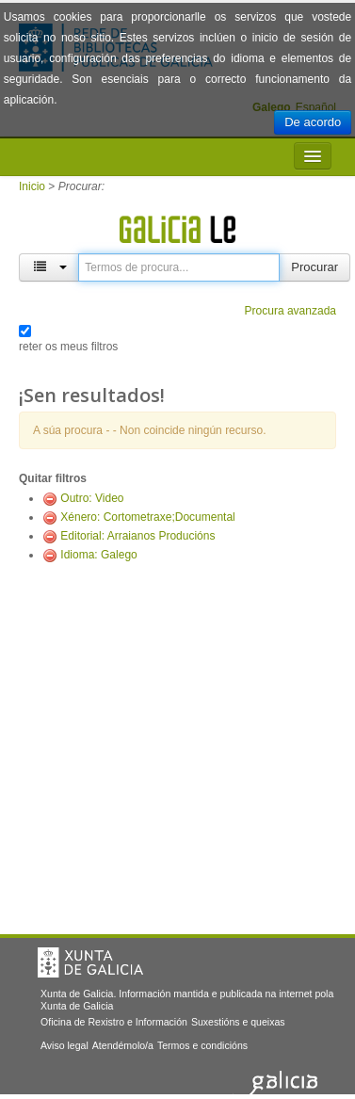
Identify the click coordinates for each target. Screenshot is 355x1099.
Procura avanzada (290, 310)
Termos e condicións (202, 1045)
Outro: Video (91, 498)
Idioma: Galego (98, 554)
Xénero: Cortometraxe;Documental (147, 517)
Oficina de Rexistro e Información (113, 1021)
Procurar (314, 267)
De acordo (312, 122)
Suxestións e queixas (238, 1021)
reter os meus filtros (68, 346)
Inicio (32, 186)
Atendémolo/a (122, 1045)
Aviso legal (64, 1045)
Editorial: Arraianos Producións (137, 535)
